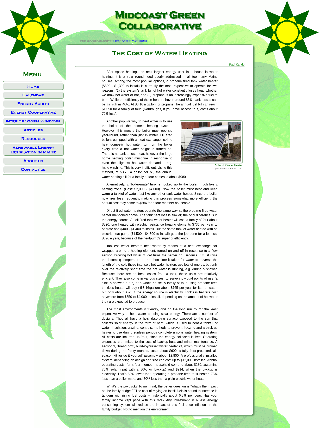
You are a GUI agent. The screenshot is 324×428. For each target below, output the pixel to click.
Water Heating (139, 40)
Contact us (33, 169)
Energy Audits (33, 104)
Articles (33, 130)
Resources (33, 138)
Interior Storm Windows (33, 121)
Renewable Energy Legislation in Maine (33, 149)
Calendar (33, 95)
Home (33, 86)
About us (33, 161)
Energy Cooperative (33, 112)
